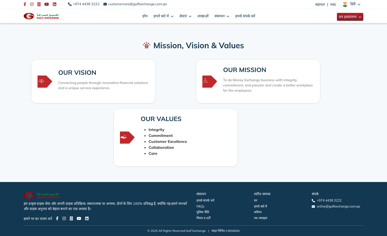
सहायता (320, 4)
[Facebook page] (57, 218)
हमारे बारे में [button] (162, 16)
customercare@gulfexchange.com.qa (137, 4)
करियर (258, 212)
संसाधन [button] (220, 16)
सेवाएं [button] (183, 16)
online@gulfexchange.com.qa (338, 206)
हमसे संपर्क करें (245, 16)
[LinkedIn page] (87, 218)
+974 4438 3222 (86, 4)
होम (145, 16)
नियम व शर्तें (203, 218)
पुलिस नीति (202, 212)
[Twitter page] (71, 218)
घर (255, 200)
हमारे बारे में (260, 206)
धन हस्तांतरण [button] (348, 16)
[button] (351, 4)
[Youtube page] (79, 218)
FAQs (200, 206)
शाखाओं (203, 16)
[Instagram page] (64, 218)
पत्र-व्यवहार (260, 218)
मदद (333, 4)
